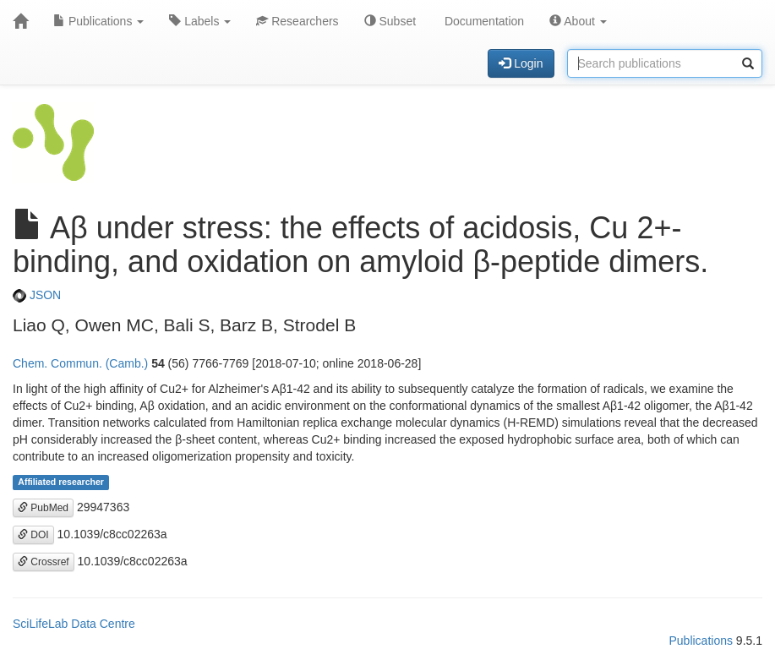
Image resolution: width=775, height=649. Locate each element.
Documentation (482, 21)
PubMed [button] (43, 508)
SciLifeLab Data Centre (74, 623)
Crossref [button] (43, 562)
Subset (390, 21)
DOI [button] (33, 535)
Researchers (297, 21)
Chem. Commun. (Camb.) (80, 363)
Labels (200, 21)
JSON (37, 295)
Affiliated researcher (61, 482)
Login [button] (521, 63)
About (578, 21)
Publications (98, 21)
